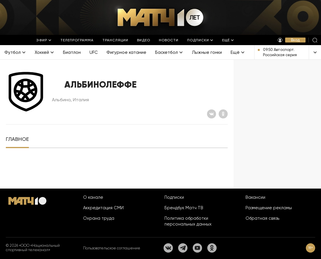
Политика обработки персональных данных (188, 221)
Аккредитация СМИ (103, 207)
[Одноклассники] (223, 113)
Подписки (174, 197)
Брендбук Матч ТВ (183, 207)
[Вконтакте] (211, 113)
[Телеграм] (182, 248)
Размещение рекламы (268, 207)
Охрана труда (98, 218)
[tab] (17, 139)
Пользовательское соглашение (111, 248)
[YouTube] (197, 248)
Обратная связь (262, 218)
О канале (93, 197)
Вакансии (255, 197)
